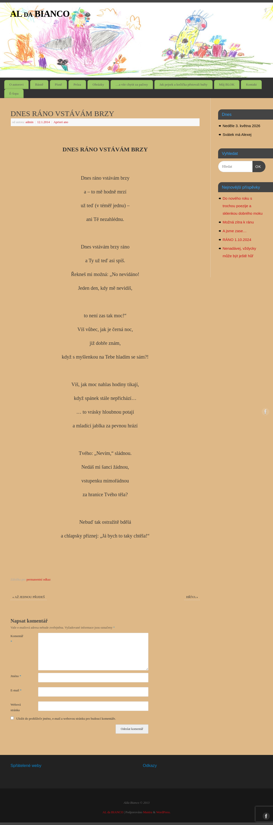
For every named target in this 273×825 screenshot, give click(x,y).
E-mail (16, 690)
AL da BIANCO (40, 14)
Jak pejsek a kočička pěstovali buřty (183, 84)
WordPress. (163, 812)
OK (256, 166)
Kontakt (251, 84)
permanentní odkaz (39, 579)
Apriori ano (60, 122)
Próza (77, 84)
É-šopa (14, 93)
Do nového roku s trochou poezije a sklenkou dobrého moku (242, 205)
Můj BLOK (227, 84)
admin (29, 122)
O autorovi (16, 84)
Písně (58, 84)
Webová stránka (16, 707)
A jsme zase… (235, 231)
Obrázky (98, 84)
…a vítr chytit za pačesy (132, 84)
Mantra (147, 812)
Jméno (16, 676)
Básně (39, 84)
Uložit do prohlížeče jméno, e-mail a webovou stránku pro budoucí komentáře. (66, 718)
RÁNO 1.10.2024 (237, 239)
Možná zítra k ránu (238, 222)
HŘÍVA (192, 597)
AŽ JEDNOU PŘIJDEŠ (29, 597)
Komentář (17, 638)
